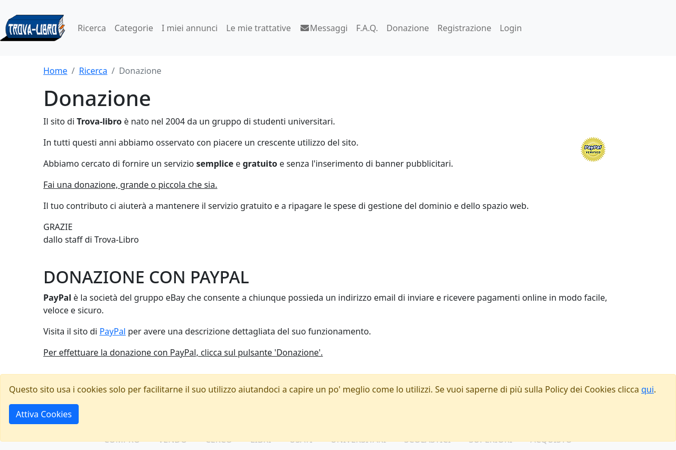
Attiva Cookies (44, 414)
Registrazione (464, 28)
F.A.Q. (367, 28)
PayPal (112, 331)
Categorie (134, 28)
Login (511, 28)
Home (55, 70)
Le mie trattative (258, 28)
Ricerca (92, 28)
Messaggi (323, 28)
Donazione (408, 28)
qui (647, 389)
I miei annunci (190, 28)
